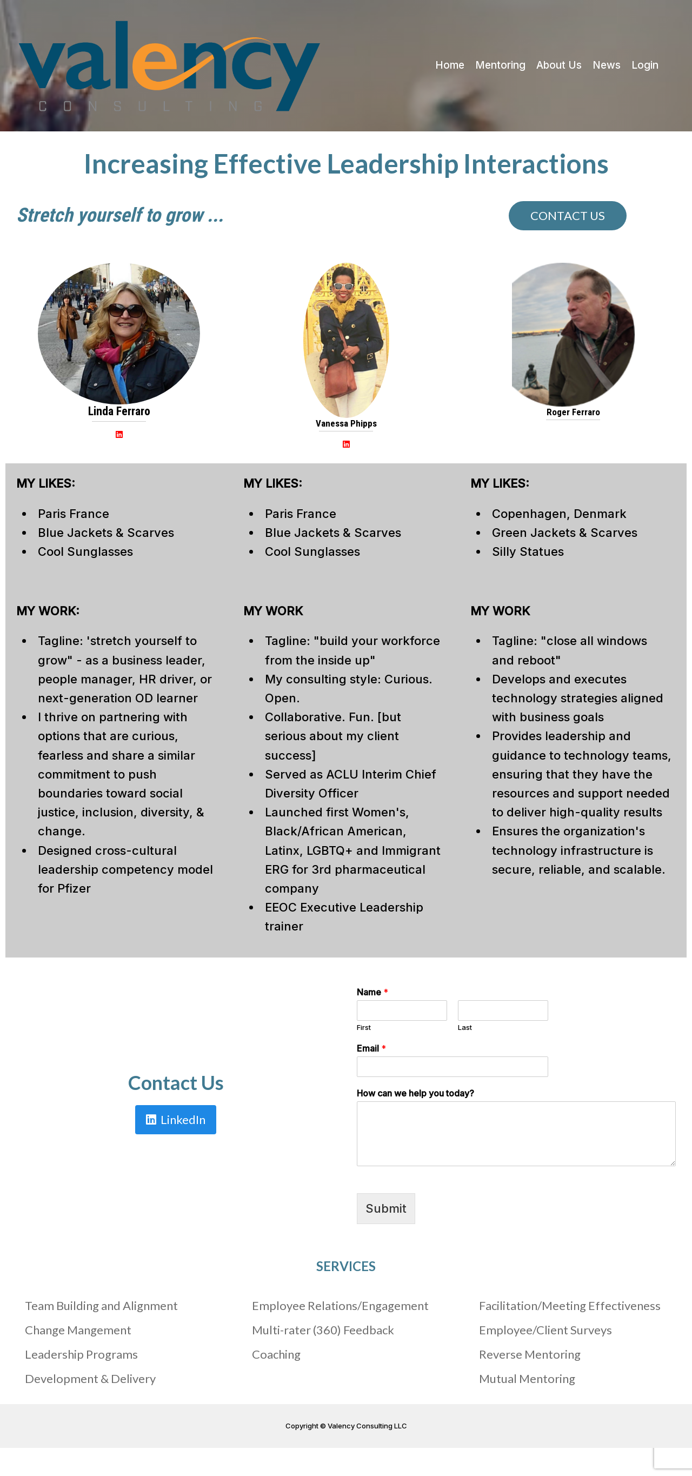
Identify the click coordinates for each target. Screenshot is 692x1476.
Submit (386, 1208)
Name (372, 992)
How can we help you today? (415, 1093)
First (364, 1027)
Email (371, 1048)
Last (465, 1027)
